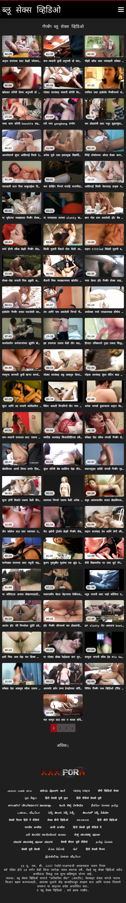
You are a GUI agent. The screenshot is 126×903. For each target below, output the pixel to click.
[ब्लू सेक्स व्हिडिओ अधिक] (121, 9)
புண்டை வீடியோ (99, 810)
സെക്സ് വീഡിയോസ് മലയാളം (81, 802)
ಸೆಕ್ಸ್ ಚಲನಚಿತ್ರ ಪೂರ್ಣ (37, 841)
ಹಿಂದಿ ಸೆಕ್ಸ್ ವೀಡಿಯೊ (28, 810)
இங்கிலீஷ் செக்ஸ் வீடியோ (84, 856)
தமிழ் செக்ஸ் (55, 848)
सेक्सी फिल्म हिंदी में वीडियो (100, 818)
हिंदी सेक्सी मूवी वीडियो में (49, 833)
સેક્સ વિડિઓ (110, 848)
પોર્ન (24, 856)
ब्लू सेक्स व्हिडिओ (52, 890)
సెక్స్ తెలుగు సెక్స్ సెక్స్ (22, 818)
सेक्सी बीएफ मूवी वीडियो (22, 848)
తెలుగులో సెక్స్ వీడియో (60, 818)
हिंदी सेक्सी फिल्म (46, 856)
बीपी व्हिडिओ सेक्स (35, 795)
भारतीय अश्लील (104, 825)
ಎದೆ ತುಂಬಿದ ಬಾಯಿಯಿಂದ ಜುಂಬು (96, 833)
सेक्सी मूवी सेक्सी (83, 848)
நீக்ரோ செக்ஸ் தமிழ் (64, 810)
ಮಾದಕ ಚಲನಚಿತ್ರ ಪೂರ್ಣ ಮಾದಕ (81, 841)
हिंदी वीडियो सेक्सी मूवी (35, 802)
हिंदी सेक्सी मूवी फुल (89, 795)
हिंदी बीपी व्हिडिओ (76, 825)
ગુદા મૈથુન (61, 795)
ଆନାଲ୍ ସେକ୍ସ (98, 787)
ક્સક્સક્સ (49, 825)
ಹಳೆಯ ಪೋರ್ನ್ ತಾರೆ (67, 787)
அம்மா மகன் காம (32, 787)
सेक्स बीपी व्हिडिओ (23, 825)
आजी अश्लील (16, 833)
